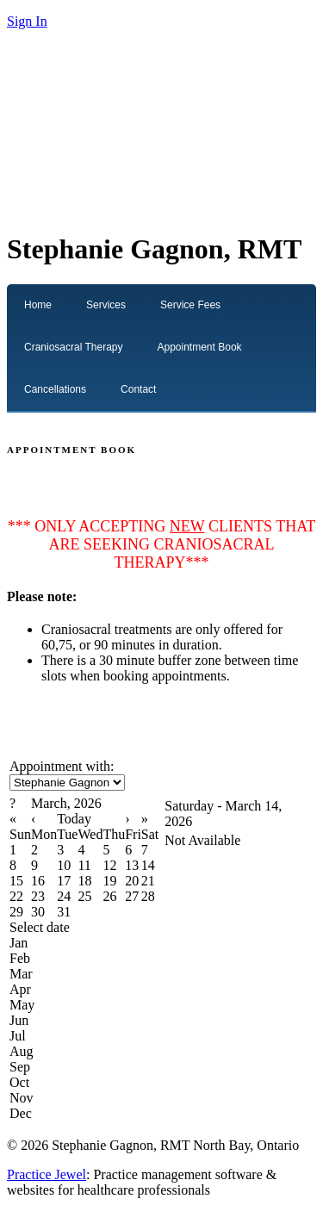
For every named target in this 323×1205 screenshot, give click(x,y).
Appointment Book (200, 347)
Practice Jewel (46, 1174)
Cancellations (55, 389)
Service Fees (190, 305)
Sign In (27, 21)
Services (106, 305)
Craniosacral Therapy (73, 347)
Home (38, 305)
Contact (138, 389)
